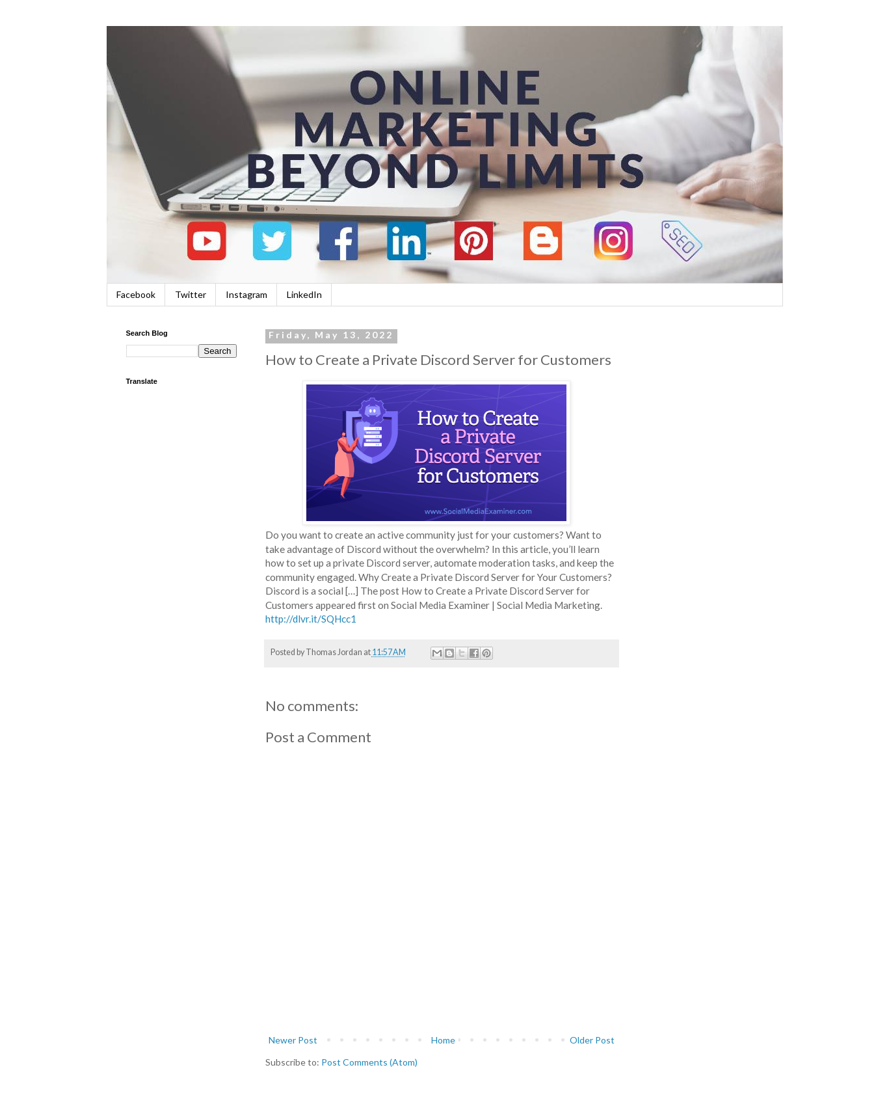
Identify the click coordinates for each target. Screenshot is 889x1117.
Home (443, 1039)
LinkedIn (304, 294)
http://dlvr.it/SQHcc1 (310, 619)
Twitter (190, 294)
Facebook (135, 294)
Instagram (246, 294)
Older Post (592, 1039)
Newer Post (293, 1039)
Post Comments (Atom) (369, 1062)
